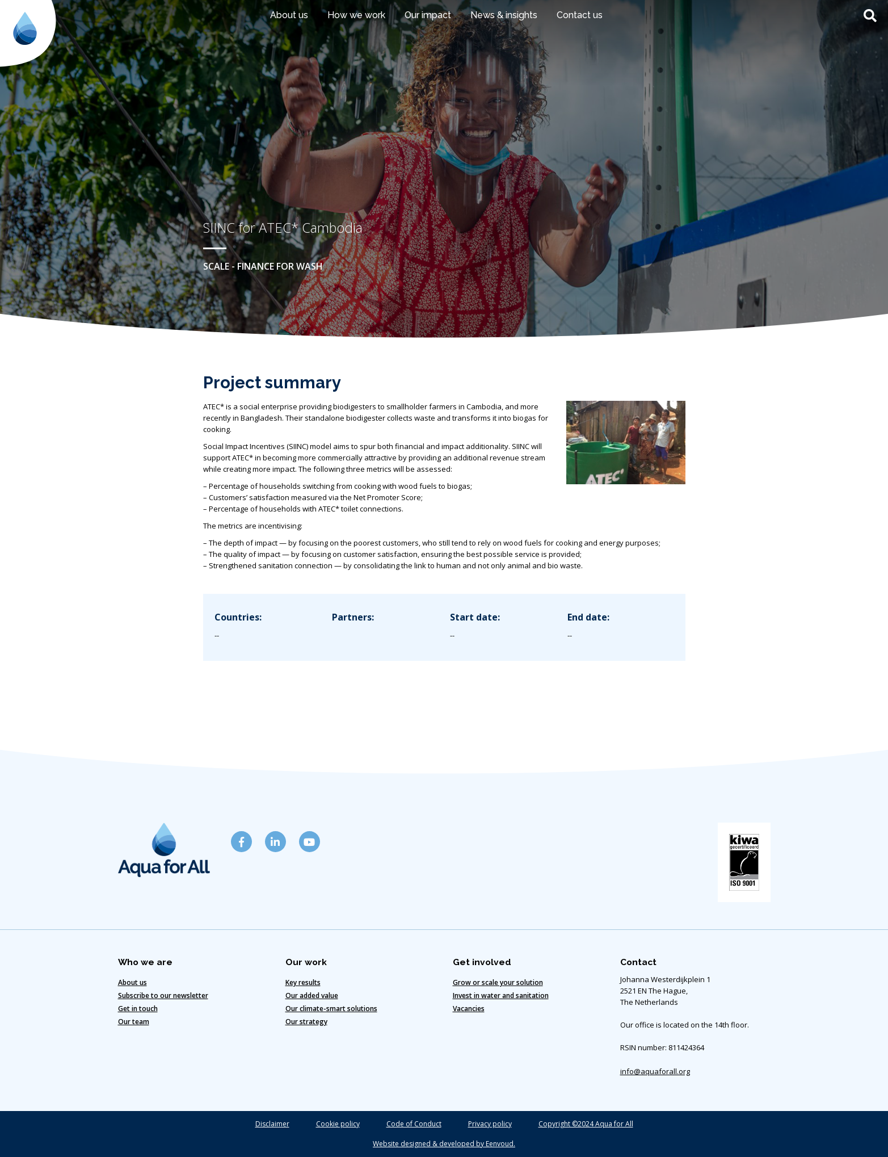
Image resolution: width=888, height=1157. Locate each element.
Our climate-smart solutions (331, 1008)
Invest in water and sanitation (501, 995)
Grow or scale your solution (498, 982)
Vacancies (469, 1008)
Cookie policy (338, 1124)
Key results (303, 982)
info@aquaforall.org (655, 1071)
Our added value (311, 995)
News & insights (503, 15)
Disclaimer (272, 1124)
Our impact (428, 15)
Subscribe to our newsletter (163, 995)
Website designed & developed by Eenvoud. (444, 1143)
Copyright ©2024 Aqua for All (585, 1124)
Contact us (580, 15)
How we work (356, 15)
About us (289, 15)
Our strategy (306, 1021)
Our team (133, 1021)
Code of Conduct (413, 1124)
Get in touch (138, 1008)
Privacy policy (490, 1124)
